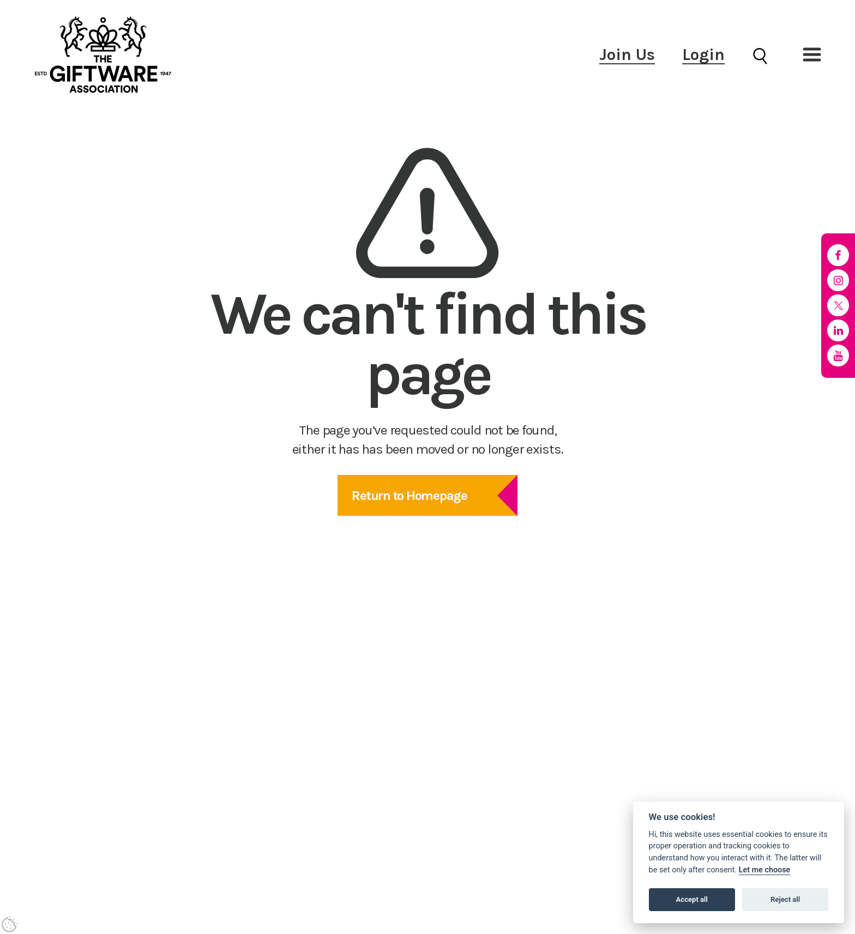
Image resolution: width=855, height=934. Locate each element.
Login (703, 54)
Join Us (627, 54)
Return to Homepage (409, 495)
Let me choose (765, 870)
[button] (812, 54)
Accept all (692, 899)
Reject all (785, 899)
